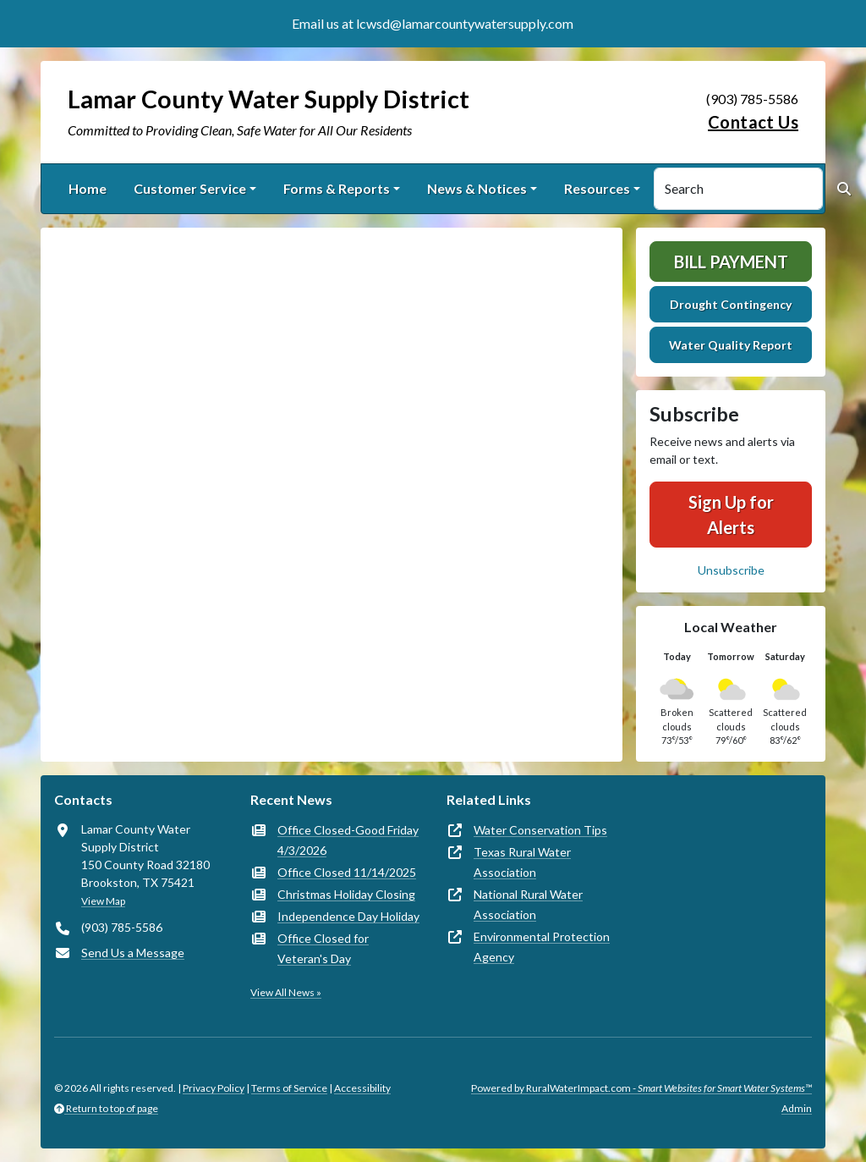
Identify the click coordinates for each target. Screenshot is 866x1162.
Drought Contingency (731, 304)
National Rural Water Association (528, 904)
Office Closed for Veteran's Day (323, 948)
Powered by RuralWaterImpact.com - (641, 1088)
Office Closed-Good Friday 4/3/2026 (348, 840)
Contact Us (753, 122)
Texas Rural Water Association (522, 862)
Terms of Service (289, 1088)
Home (88, 188)
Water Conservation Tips (540, 830)
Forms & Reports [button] (336, 188)
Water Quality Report (730, 345)
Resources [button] (597, 188)
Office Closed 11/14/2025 (346, 872)
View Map (103, 901)
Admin (796, 1108)
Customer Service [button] (190, 188)
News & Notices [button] (477, 188)
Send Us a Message (132, 952)
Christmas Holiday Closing (346, 894)
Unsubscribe (731, 570)
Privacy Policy (213, 1088)
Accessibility (362, 1088)
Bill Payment (731, 261)
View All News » (285, 992)
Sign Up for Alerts (731, 514)
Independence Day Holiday (348, 916)
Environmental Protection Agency (542, 946)
